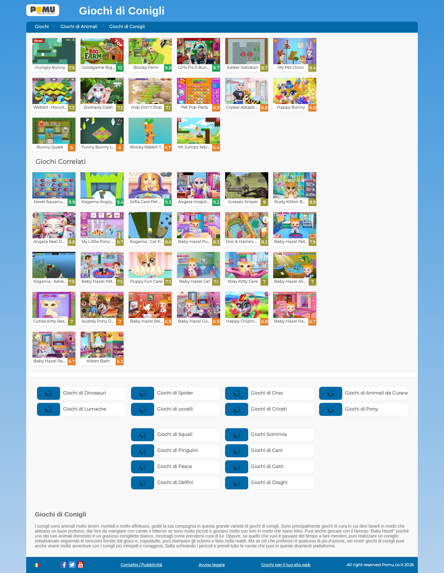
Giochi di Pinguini (164, 450)
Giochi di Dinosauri (71, 393)
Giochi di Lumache (71, 409)
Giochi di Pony (348, 409)
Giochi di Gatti (254, 466)
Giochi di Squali (161, 434)
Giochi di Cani (254, 450)
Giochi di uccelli (162, 409)
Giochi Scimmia (256, 434)
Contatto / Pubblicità (141, 565)
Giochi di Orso (254, 393)
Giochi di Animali (78, 26)
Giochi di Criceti (256, 409)
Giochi (42, 26)
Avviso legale (212, 565)
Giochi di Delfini (162, 482)
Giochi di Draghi (256, 482)
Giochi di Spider (162, 393)
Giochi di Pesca (161, 466)
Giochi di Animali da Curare (363, 393)
